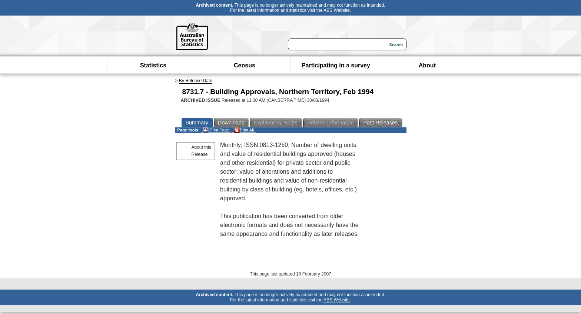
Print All (244, 130)
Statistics (153, 65)
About (427, 65)
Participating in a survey (336, 65)
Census (244, 65)
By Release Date (195, 80)
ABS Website (336, 10)
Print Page (216, 130)
